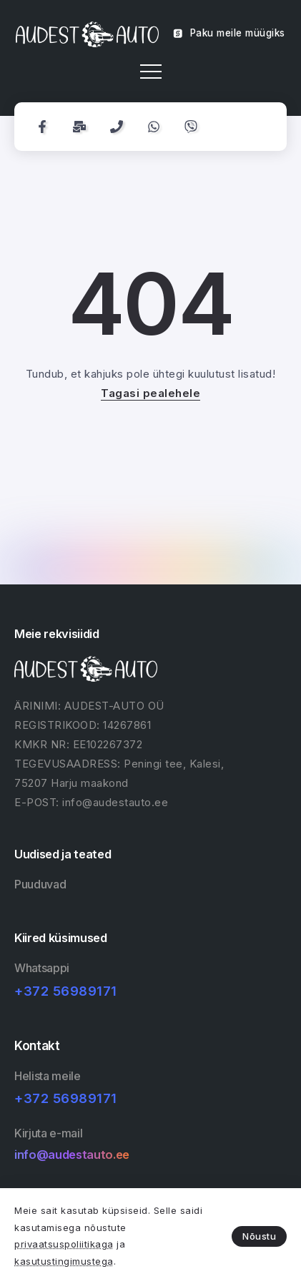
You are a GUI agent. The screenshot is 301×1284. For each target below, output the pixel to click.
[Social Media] (42, 126)
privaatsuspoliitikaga (64, 1244)
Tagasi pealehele (150, 393)
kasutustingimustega (64, 1261)
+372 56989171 (65, 991)
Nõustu (259, 1236)
